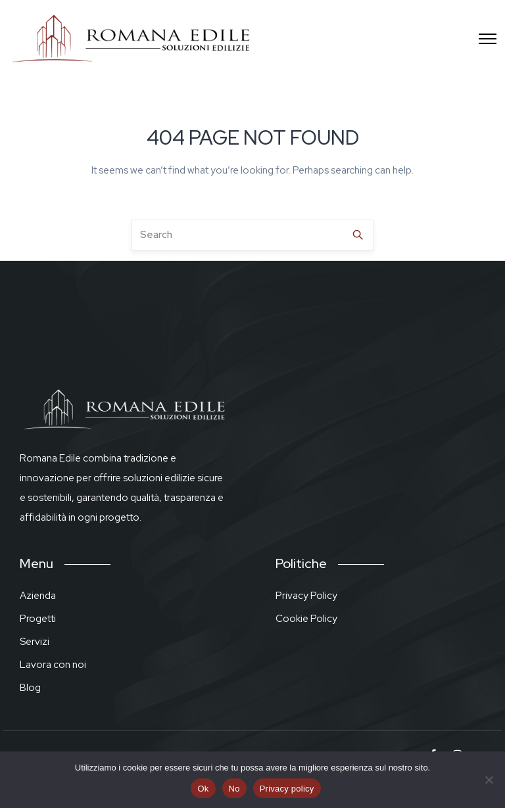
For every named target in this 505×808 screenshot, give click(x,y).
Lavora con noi (53, 664)
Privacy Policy (306, 595)
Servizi (34, 641)
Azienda (38, 595)
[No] (488, 779)
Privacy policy (287, 789)
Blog (30, 687)
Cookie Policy (306, 618)
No (234, 789)
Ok (202, 789)
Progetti (38, 618)
